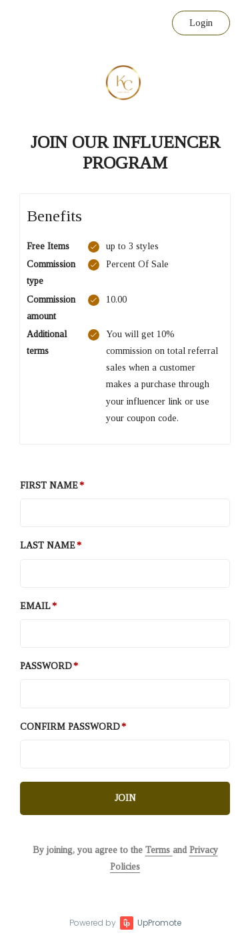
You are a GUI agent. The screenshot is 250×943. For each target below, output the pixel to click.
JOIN (125, 798)
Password (46, 666)
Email (35, 606)
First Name (49, 485)
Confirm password (70, 727)
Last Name (47, 545)
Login (201, 23)
